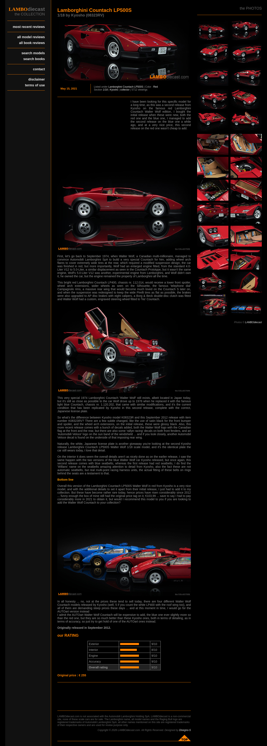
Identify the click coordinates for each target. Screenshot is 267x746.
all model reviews (31, 37)
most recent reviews (29, 27)
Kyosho (114, 89)
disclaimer (36, 79)
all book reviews (32, 43)
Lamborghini (115, 86)
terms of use (35, 85)
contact (39, 69)
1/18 (105, 89)
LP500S (138, 86)
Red (155, 86)
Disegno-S (185, 730)
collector (125, 89)
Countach (128, 86)
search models (33, 53)
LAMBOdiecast (253, 322)
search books (34, 59)
